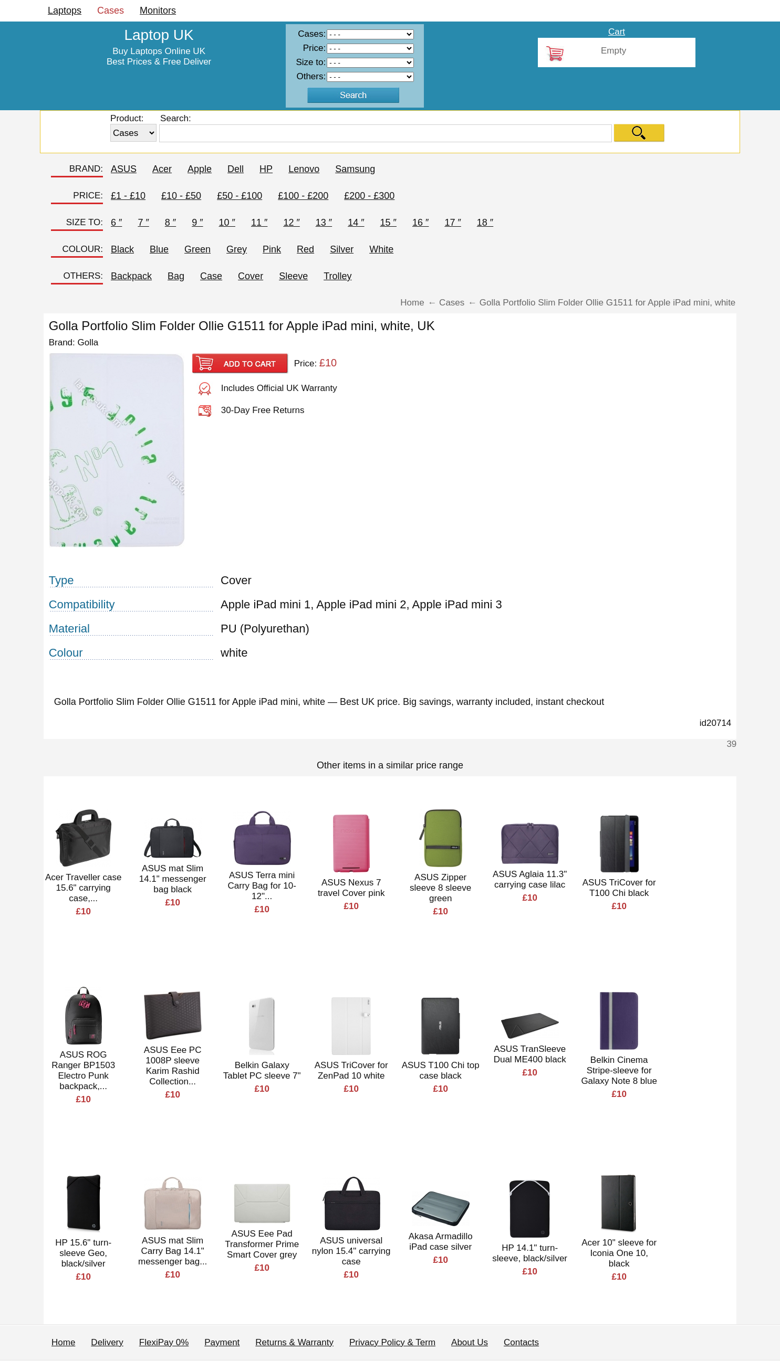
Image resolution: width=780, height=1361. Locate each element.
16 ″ (420, 222)
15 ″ (388, 222)
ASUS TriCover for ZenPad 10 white (351, 1070)
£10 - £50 (181, 196)
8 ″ (170, 222)
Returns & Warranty (294, 1342)
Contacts (521, 1342)
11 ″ (259, 222)
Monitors (158, 10)
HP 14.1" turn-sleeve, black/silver (529, 1253)
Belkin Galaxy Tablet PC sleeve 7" (262, 1070)
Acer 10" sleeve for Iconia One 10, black (619, 1253)
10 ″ (227, 222)
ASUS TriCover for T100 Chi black (619, 888)
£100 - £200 (303, 196)
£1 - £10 (128, 196)
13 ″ (324, 222)
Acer (162, 169)
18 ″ (485, 222)
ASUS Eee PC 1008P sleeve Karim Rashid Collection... (173, 1065)
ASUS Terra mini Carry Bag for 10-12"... (261, 885)
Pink (272, 249)
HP (266, 169)
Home (63, 1342)
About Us (469, 1342)
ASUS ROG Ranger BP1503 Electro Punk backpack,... (83, 1070)
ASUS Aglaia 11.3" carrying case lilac (530, 879)
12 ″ (291, 222)
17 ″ (452, 222)
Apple (200, 169)
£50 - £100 (239, 196)
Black (122, 249)
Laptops (64, 10)
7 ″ (143, 222)
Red (305, 249)
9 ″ (197, 222)
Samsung (355, 169)
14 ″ (356, 222)
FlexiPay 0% (164, 1342)
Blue (159, 249)
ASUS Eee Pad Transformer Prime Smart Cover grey (262, 1244)
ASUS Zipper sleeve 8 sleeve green (440, 887)
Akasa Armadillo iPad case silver (441, 1241)
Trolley (337, 276)
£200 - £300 (369, 196)
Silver (341, 249)
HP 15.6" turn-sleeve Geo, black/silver (83, 1253)
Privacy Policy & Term (392, 1342)
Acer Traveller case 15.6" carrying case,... (83, 887)
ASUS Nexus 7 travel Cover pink (351, 888)
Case (211, 276)
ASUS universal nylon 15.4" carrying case (351, 1251)
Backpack (131, 276)
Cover (250, 276)
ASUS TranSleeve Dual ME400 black (530, 1054)
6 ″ (116, 222)
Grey (236, 249)
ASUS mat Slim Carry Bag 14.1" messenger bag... (172, 1251)
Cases (110, 10)
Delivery (107, 1342)
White (381, 249)
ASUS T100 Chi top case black (441, 1070)
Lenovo (303, 169)
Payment (222, 1342)
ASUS (124, 169)
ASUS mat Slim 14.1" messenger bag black (172, 878)
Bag (176, 276)
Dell (235, 169)
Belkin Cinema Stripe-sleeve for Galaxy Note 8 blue (619, 1070)
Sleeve (293, 276)
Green (197, 249)
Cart (616, 32)
